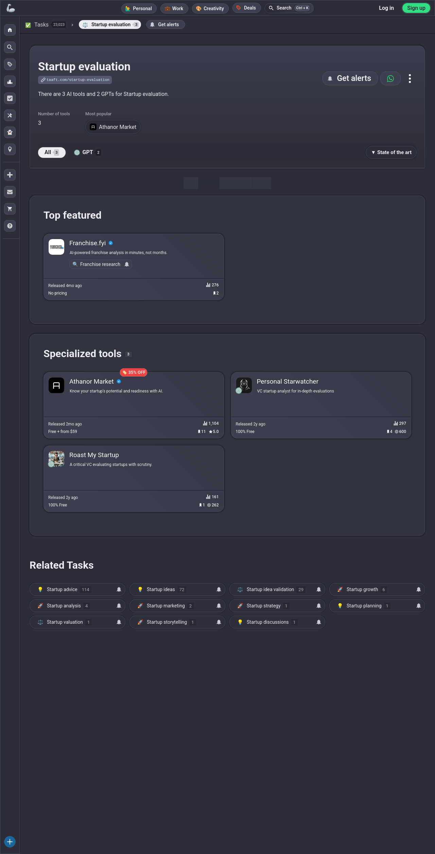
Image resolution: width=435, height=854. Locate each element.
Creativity (214, 8)
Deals (246, 8)
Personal (142, 8)
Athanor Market (113, 126)
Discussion (235, 183)
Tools (208, 183)
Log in (386, 8)
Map (261, 183)
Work (177, 8)
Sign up (416, 8)
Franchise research (100, 264)
